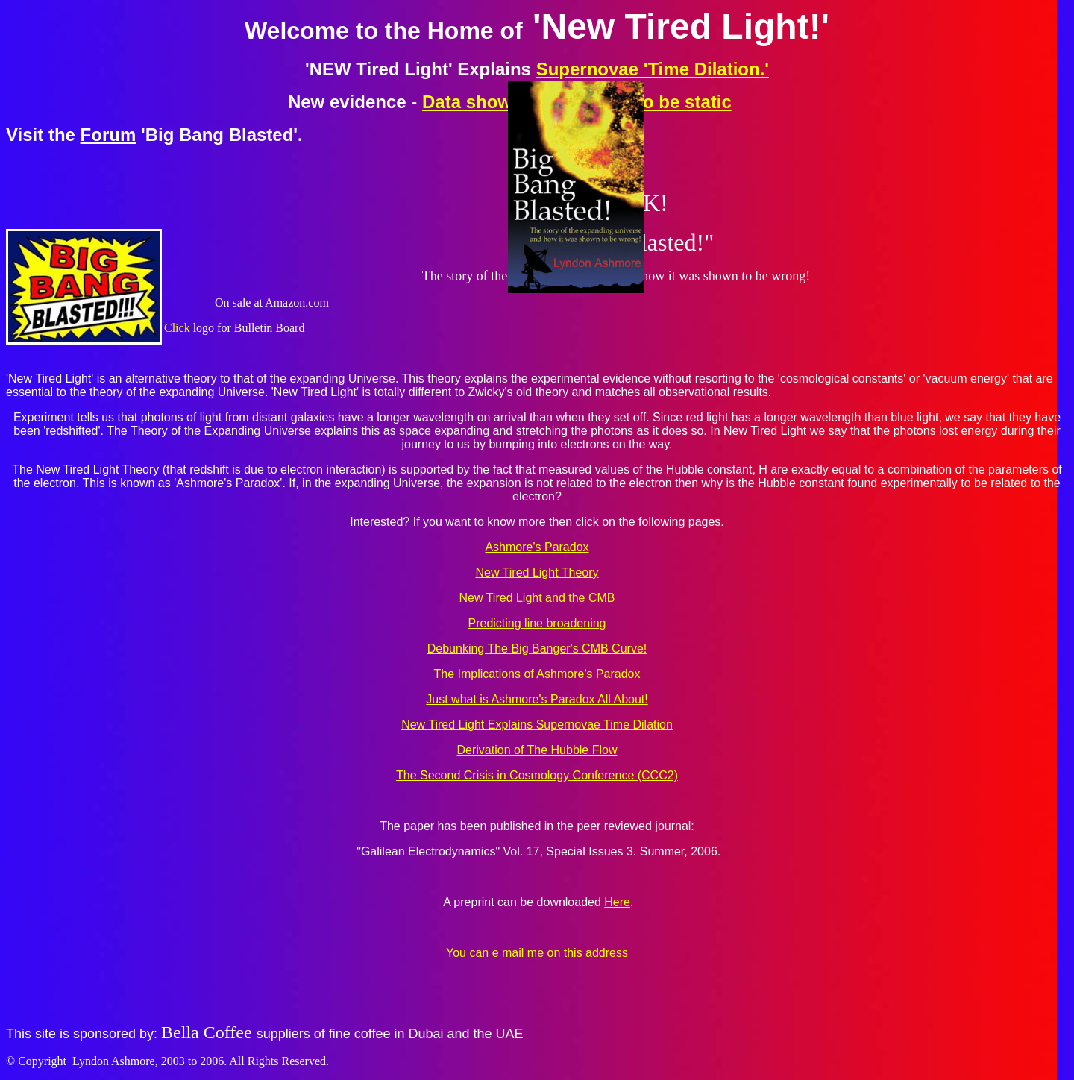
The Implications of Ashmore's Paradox (537, 674)
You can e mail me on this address (537, 952)
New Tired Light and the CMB (537, 597)
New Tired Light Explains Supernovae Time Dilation (537, 724)
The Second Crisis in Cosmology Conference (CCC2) (537, 775)
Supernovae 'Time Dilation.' (652, 69)
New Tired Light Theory (536, 572)
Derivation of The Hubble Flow (537, 750)
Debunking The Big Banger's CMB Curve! (537, 648)
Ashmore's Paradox (536, 547)
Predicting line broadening (537, 623)
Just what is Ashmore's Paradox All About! (536, 699)
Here (617, 902)
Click (177, 327)
